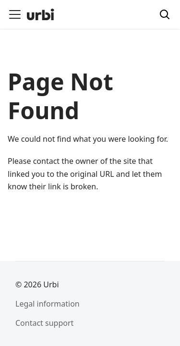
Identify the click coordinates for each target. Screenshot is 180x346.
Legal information (47, 303)
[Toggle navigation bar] (15, 14)
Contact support (44, 323)
